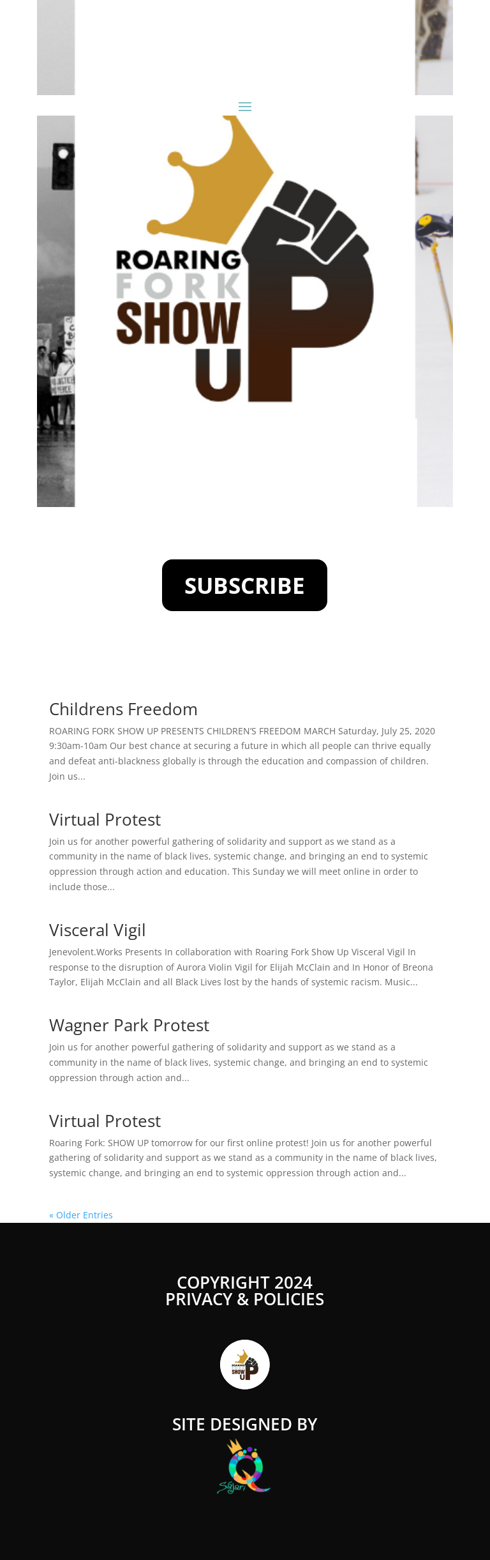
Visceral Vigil (97, 929)
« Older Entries (81, 1215)
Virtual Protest (105, 819)
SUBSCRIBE (244, 585)
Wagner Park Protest (129, 1024)
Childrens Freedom (123, 708)
